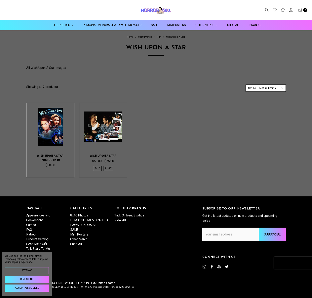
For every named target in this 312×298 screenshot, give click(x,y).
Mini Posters (176, 25)
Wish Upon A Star (103, 155)
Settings (26, 270)
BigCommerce (127, 287)
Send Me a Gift (36, 247)
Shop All (233, 25)
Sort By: (252, 88)
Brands (255, 25)
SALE (154, 25)
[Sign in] (290, 9)
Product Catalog (37, 242)
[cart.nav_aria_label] (301, 9)
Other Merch (206, 25)
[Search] (266, 9)
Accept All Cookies (27, 287)
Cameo (31, 228)
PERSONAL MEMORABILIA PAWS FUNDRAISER (112, 25)
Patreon (31, 237)
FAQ (29, 232)
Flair (107, 287)
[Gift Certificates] (282, 9)
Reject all (27, 279)
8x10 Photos (62, 25)
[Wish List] (274, 9)
